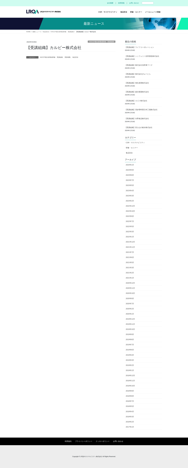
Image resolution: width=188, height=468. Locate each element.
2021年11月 (130, 247)
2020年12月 (130, 283)
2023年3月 (130, 196)
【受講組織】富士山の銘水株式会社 (138, 127)
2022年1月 (130, 237)
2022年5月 (130, 226)
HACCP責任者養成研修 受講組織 (101, 42)
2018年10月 (130, 386)
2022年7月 (130, 221)
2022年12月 (130, 206)
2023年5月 (130, 185)
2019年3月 (130, 360)
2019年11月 (130, 324)
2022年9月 (130, 216)
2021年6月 (130, 257)
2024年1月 (130, 165)
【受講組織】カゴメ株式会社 (136, 101)
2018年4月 (130, 411)
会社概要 (110, 3)
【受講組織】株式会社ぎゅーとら (138, 74)
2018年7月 (130, 401)
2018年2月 (130, 422)
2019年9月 (130, 334)
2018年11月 (130, 381)
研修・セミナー (132, 148)
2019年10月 (130, 329)
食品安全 (75, 57)
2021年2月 (130, 273)
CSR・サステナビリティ (135, 143)
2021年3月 (130, 268)
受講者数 (67, 57)
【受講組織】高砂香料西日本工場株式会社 (141, 110)
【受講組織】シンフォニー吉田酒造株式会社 (142, 56)
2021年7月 (130, 252)
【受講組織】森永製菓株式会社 (137, 92)
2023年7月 (130, 180)
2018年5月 (130, 406)
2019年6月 (130, 350)
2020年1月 (130, 314)
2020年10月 (130, 293)
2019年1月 (130, 370)
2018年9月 (130, 391)
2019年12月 (130, 319)
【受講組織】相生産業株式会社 (137, 83)
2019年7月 (130, 345)
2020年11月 (130, 288)
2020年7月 (130, 304)
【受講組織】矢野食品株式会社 (137, 119)
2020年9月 (130, 298)
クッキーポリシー (102, 441)
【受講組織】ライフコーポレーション (139, 47)
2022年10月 (130, 211)
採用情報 (121, 3)
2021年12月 (130, 242)
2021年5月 (130, 262)
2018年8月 (130, 396)
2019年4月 (130, 355)
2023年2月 (130, 201)
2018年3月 (130, 417)
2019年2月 (130, 365)
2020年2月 (130, 309)
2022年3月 (130, 232)
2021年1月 (130, 278)
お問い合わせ (134, 3)
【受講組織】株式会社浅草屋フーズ (138, 65)
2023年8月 (130, 175)
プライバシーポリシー (83, 441)
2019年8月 (130, 339)
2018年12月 (130, 375)
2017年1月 (130, 427)
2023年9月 (130, 170)
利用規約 (68, 441)
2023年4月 (130, 191)
